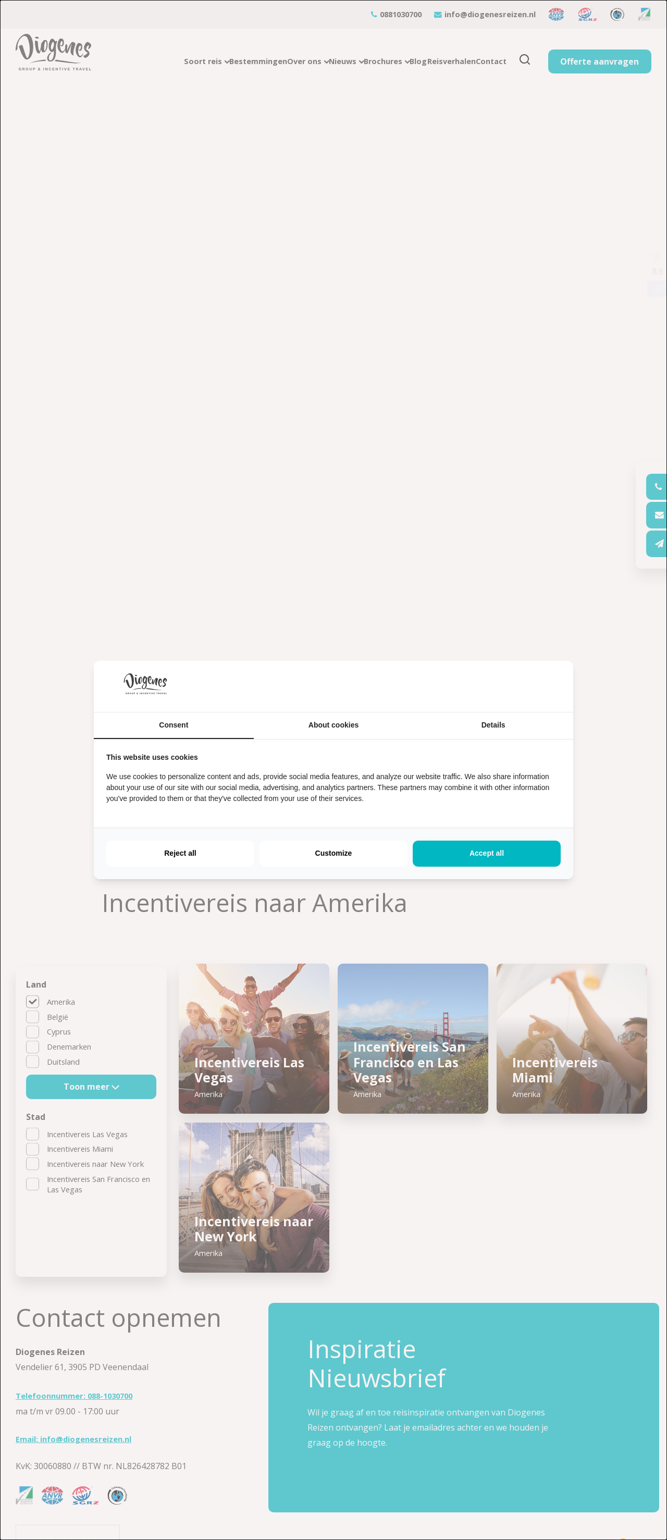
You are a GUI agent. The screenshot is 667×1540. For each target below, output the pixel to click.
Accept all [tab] (487, 853)
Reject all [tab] (180, 853)
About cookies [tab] (333, 725)
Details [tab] (493, 725)
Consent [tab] (173, 725)
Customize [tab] (333, 853)
